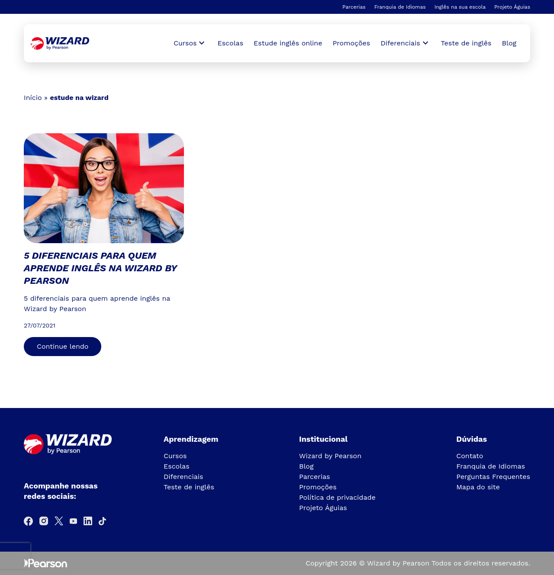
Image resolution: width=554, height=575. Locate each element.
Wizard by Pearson (330, 456)
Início (33, 97)
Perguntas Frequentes (493, 476)
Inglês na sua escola (460, 7)
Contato (469, 456)
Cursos (175, 456)
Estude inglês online (288, 43)
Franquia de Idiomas (400, 7)
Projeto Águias (512, 7)
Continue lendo (62, 346)
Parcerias (354, 7)
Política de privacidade (337, 497)
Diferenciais (183, 476)
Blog (509, 43)
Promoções (351, 43)
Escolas (230, 43)
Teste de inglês (466, 43)
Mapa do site (478, 487)
